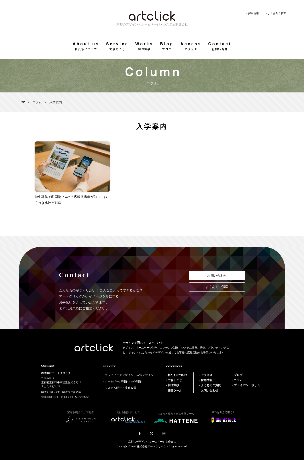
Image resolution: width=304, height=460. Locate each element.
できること (175, 380)
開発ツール (175, 390)
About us (86, 46)
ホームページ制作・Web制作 (123, 381)
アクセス (206, 375)
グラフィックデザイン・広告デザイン (129, 375)
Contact (219, 46)
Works (144, 46)
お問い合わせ (217, 275)
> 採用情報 (252, 13)
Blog (167, 46)
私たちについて (178, 375)
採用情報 (206, 380)
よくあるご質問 (217, 287)
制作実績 (173, 385)
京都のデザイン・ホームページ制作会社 (152, 441)
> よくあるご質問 (275, 13)
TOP (22, 102)
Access (191, 46)
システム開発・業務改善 (120, 388)
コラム (37, 102)
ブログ (238, 375)
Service (117, 46)
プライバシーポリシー (248, 385)
